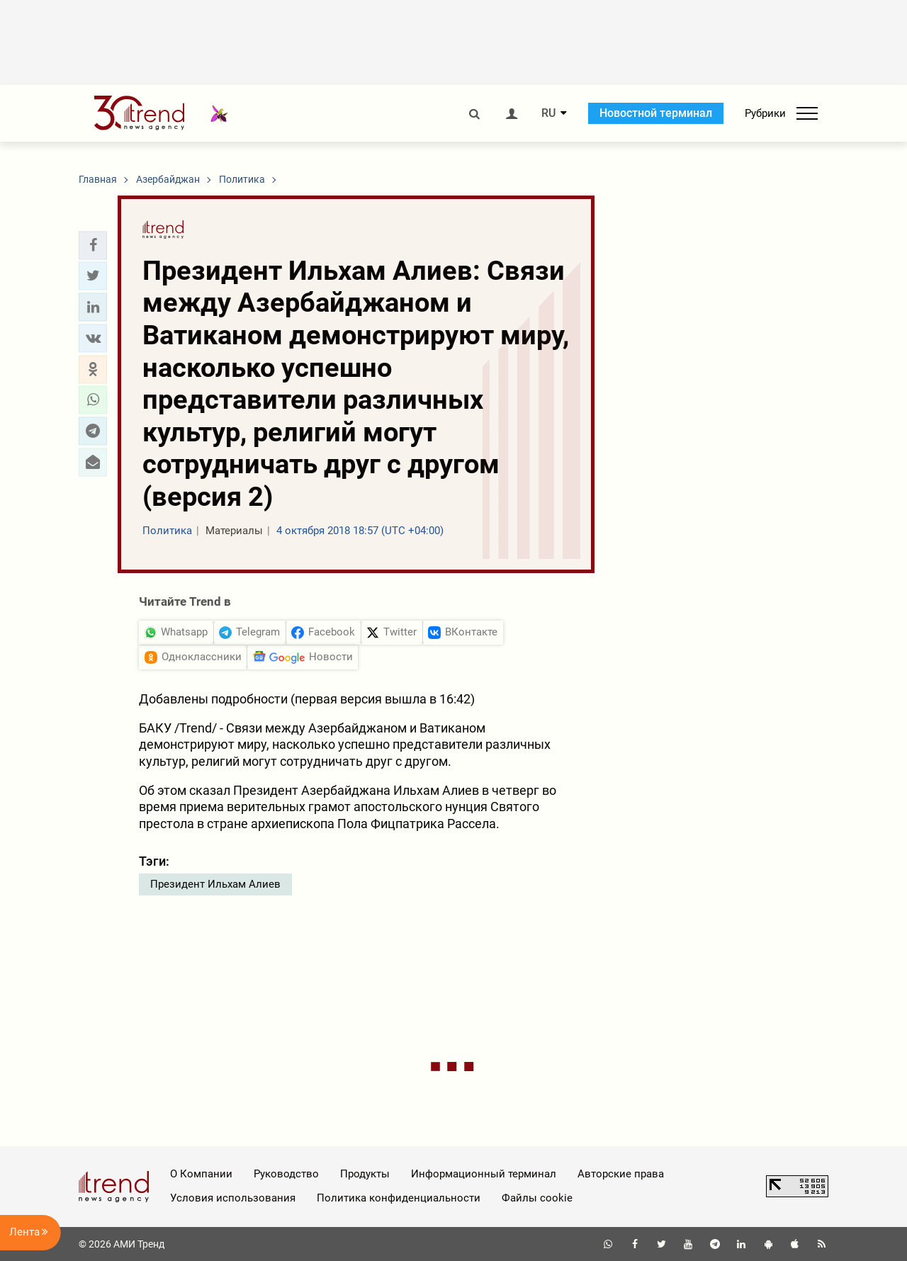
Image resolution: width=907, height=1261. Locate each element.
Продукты (365, 1173)
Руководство (286, 1173)
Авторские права (621, 1173)
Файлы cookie (537, 1198)
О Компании (201, 1173)
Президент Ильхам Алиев (215, 884)
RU (548, 113)
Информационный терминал (483, 1173)
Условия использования (232, 1198)
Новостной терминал (655, 113)
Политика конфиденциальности (398, 1198)
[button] (93, 245)
